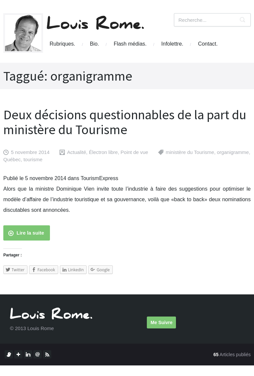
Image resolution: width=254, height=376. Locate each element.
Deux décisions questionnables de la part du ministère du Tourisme (124, 122)
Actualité (76, 152)
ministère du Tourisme (190, 152)
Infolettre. (172, 44)
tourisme (33, 159)
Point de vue (134, 152)
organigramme (233, 152)
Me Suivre (161, 322)
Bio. (94, 44)
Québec (12, 159)
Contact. (208, 44)
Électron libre (103, 152)
